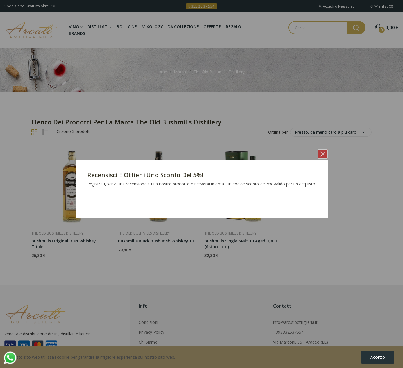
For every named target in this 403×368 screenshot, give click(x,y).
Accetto (377, 357)
